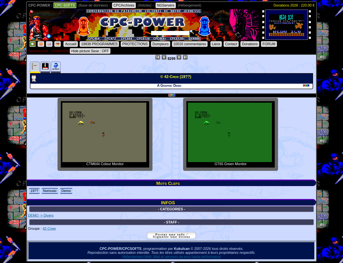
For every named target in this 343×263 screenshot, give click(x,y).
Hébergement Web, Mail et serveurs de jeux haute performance (171, 256)
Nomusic (50, 191)
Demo (66, 191)
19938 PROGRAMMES (99, 44)
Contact (231, 44)
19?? (34, 191)
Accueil (70, 44)
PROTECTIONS (135, 44)
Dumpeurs (160, 44)
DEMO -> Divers (41, 215)
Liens (216, 44)
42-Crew (49, 228)
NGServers (165, 5)
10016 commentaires (189, 44)
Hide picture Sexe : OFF (90, 51)
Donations (250, 44)
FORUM (268, 44)
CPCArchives (124, 5)
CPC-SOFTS (65, 5)
